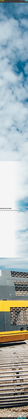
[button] (0, 2)
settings (15, 418)
